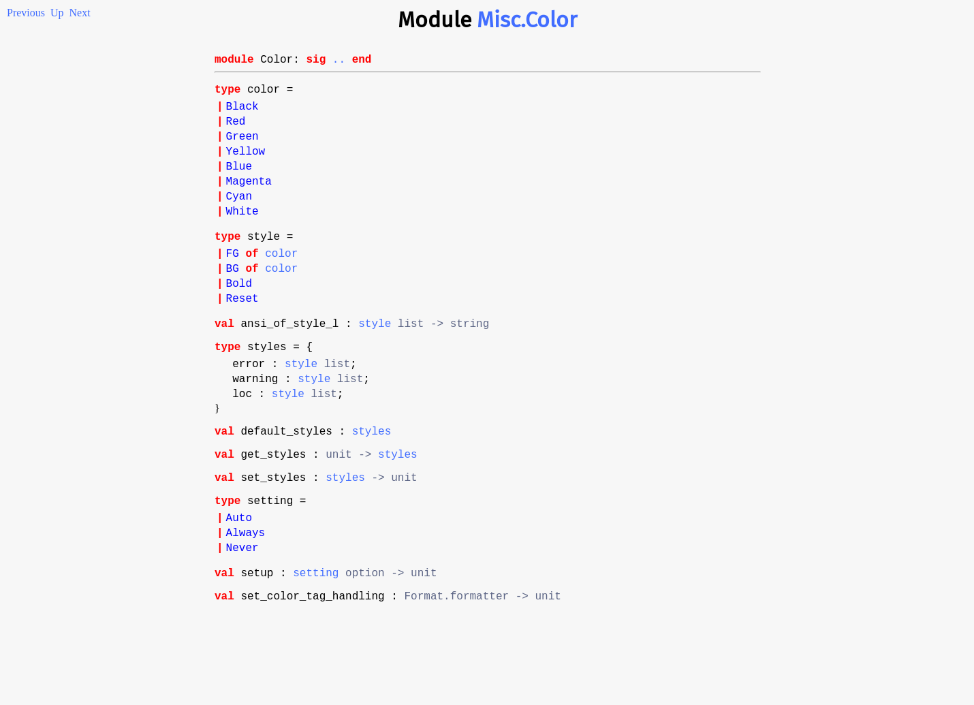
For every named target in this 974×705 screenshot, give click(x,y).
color (281, 285)
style (374, 366)
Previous (26, 12)
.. (338, 61)
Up (57, 12)
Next (80, 12)
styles (372, 487)
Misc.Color (527, 20)
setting (316, 648)
